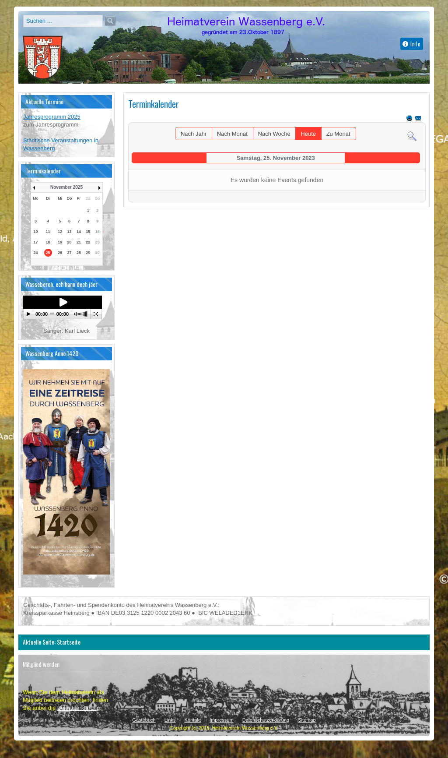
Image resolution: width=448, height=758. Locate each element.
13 (69, 231)
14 (79, 231)
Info (411, 43)
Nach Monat (232, 133)
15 (88, 231)
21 (79, 242)
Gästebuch (143, 720)
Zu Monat (338, 133)
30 (97, 252)
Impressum (222, 720)
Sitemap (307, 720)
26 (60, 252)
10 (36, 231)
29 (88, 252)
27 (69, 252)
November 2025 (66, 187)
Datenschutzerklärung (265, 720)
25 (48, 252)
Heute (308, 133)
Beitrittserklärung (78, 708)
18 (48, 242)
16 (97, 231)
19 (60, 242)
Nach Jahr (193, 133)
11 (48, 231)
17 (36, 242)
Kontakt (193, 720)
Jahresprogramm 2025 (51, 116)
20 (69, 242)
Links (170, 720)
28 (79, 252)
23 (97, 242)
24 (36, 252)
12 (60, 231)
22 (88, 242)
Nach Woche (274, 133)
